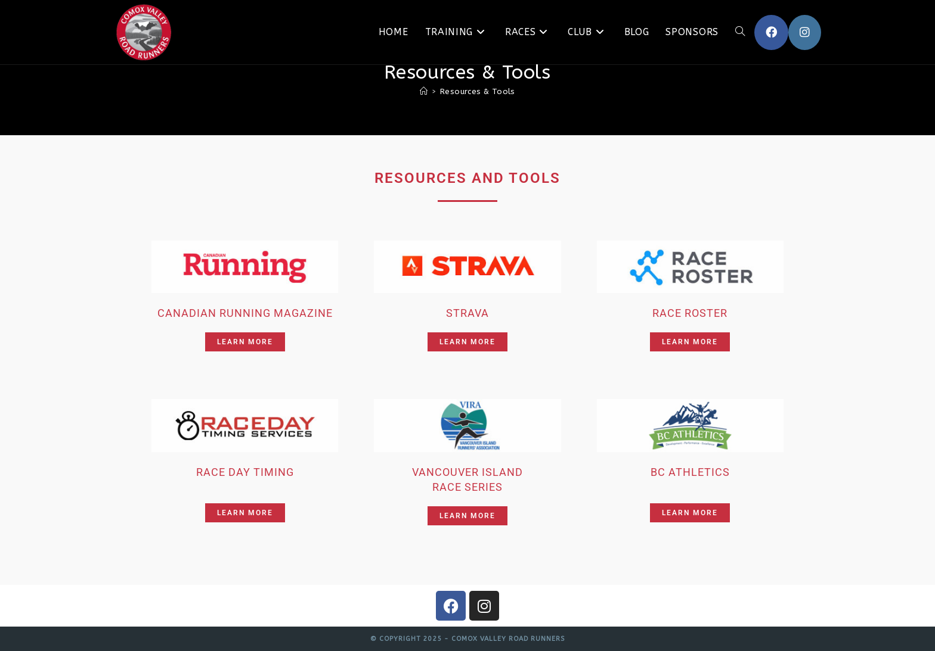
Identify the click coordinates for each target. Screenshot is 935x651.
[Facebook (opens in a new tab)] (771, 32)
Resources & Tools (477, 91)
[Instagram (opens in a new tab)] (804, 32)
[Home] (424, 91)
